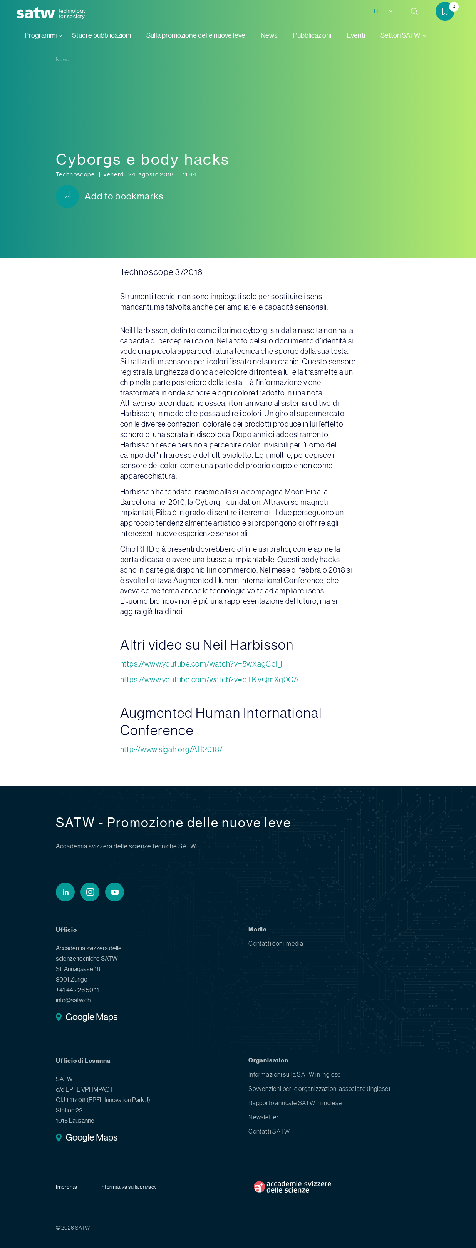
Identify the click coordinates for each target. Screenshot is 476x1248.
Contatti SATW (269, 1131)
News (269, 35)
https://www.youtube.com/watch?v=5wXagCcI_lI (202, 664)
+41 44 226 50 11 (77, 989)
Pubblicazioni (312, 35)
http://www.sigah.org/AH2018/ (171, 749)
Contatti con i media (275, 943)
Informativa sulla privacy (129, 1187)
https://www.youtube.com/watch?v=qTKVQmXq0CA (209, 679)
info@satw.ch (73, 1000)
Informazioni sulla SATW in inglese (294, 1074)
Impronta (66, 1187)
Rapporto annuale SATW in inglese (295, 1103)
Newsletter (263, 1117)
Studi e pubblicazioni (101, 35)
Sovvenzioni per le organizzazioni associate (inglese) (319, 1088)
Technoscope (76, 174)
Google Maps (91, 1017)
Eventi (356, 35)
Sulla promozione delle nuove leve (195, 35)
